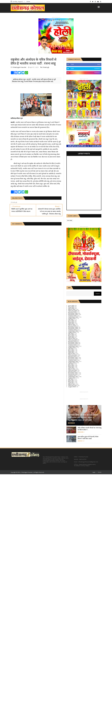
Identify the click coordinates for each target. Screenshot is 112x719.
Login (93, 472)
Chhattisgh (45, 67)
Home (28, 1)
